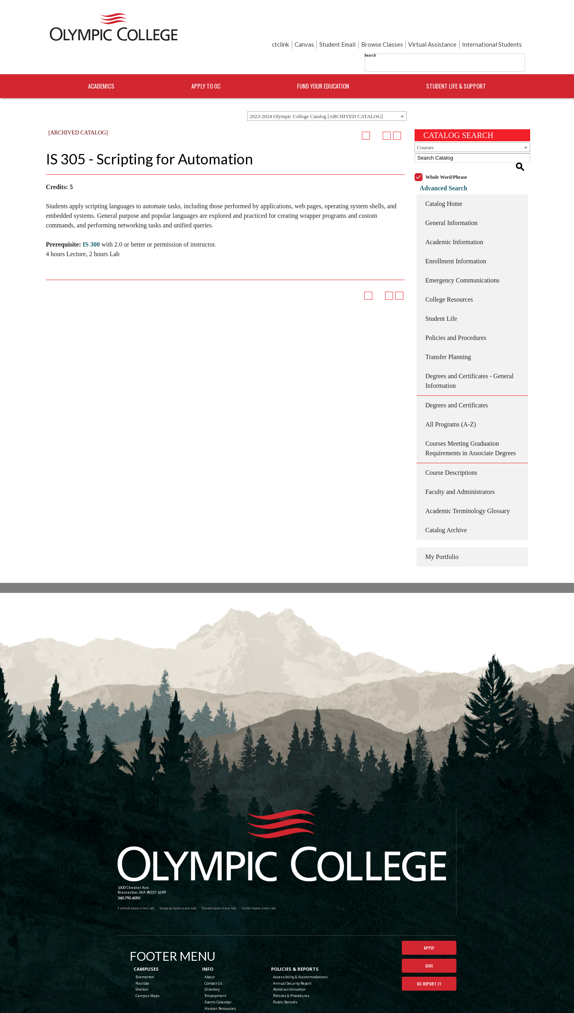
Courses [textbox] (425, 126)
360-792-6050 (129, 867)
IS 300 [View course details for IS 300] (91, 222)
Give (429, 937)
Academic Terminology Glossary (467, 480)
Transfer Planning (448, 326)
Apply (429, 918)
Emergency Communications (462, 249)
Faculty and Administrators (460, 461)
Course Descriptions (451, 441)
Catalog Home (443, 173)
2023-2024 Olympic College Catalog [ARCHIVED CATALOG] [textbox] (316, 95)
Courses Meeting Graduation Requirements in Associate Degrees (470, 417)
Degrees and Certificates (456, 374)
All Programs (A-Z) (450, 393)
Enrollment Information (455, 230)
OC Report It (429, 957)
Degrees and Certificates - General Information (469, 350)
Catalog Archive (446, 499)
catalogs (236, 1010)
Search (290, 28)
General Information (451, 192)
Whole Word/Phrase (446, 146)
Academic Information (454, 211)
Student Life (441, 287)
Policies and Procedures (455, 307)
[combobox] (327, 94)
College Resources (449, 268)
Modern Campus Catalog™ (327, 1010)
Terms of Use (343, 1001)
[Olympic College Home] (282, 815)
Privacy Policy (320, 1001)
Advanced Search (438, 157)
